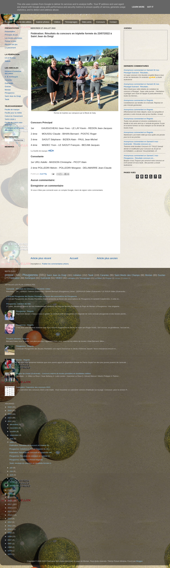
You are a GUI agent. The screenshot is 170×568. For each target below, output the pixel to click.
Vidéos (57, 22)
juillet (12, 442)
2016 (10, 508)
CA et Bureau (10, 58)
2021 (10, 490)
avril (12, 475)
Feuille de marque (12, 110)
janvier (13, 486)
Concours (100, 22)
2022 (10, 421)
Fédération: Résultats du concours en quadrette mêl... (31, 452)
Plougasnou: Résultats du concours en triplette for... (30, 456)
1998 (10, 547)
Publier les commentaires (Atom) (55, 264)
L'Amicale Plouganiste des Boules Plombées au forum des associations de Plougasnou (41, 296)
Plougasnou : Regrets (25, 311)
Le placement (10, 48)
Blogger (139, 561)
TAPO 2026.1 (10, 119)
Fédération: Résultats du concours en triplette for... (29, 445)
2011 (10, 526)
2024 (10, 414)
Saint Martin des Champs (127, 275)
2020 (10, 494)
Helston (125, 278)
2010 (10, 529)
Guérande (9, 83)
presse (9, 275)
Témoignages (71, 22)
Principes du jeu (11, 35)
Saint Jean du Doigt (13, 96)
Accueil (8, 22)
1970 (10, 554)
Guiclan (8, 86)
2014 (10, 515)
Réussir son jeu (11, 44)
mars (12, 478)
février (12, 482)
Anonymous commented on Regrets (138, 100)
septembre (14, 435)
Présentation (10, 32)
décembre (14, 424)
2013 (10, 519)
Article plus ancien (107, 258)
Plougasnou (9, 93)
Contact (113, 22)
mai (11, 471)
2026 (10, 407)
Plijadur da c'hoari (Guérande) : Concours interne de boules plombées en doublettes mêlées (53, 374)
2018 (10, 501)
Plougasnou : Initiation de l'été (18, 304)
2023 (10, 418)
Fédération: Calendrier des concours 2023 (33, 387)
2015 (10, 511)
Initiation (77, 275)
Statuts (7, 61)
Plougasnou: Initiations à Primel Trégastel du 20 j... (30, 449)
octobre (13, 431)
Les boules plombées (13, 38)
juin (11, 468)
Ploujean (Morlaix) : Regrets (17, 339)
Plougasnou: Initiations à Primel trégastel (26, 460)
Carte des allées (24, 22)
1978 (10, 551)
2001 (10, 543)
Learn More (138, 7)
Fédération (14, 278)
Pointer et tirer (10, 41)
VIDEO (58, 278)
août (12, 439)
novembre (14, 428)
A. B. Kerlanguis (11, 77)
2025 (10, 411)
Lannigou (71, 278)
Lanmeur (117, 278)
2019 (10, 497)
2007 (10, 540)
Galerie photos (42, 22)
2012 (10, 522)
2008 (10, 536)
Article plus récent (41, 258)
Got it (150, 7)
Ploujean (108, 278)
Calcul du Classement (14, 116)
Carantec (8, 80)
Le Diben (98, 278)
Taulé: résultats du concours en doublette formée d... (30, 463)
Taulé (7, 99)
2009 (10, 533)
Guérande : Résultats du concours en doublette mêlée (28, 289)
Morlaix (8, 90)
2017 (10, 504)
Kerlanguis (30, 278)
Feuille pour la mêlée (13, 113)
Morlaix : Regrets (23, 360)
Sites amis (86, 22)
